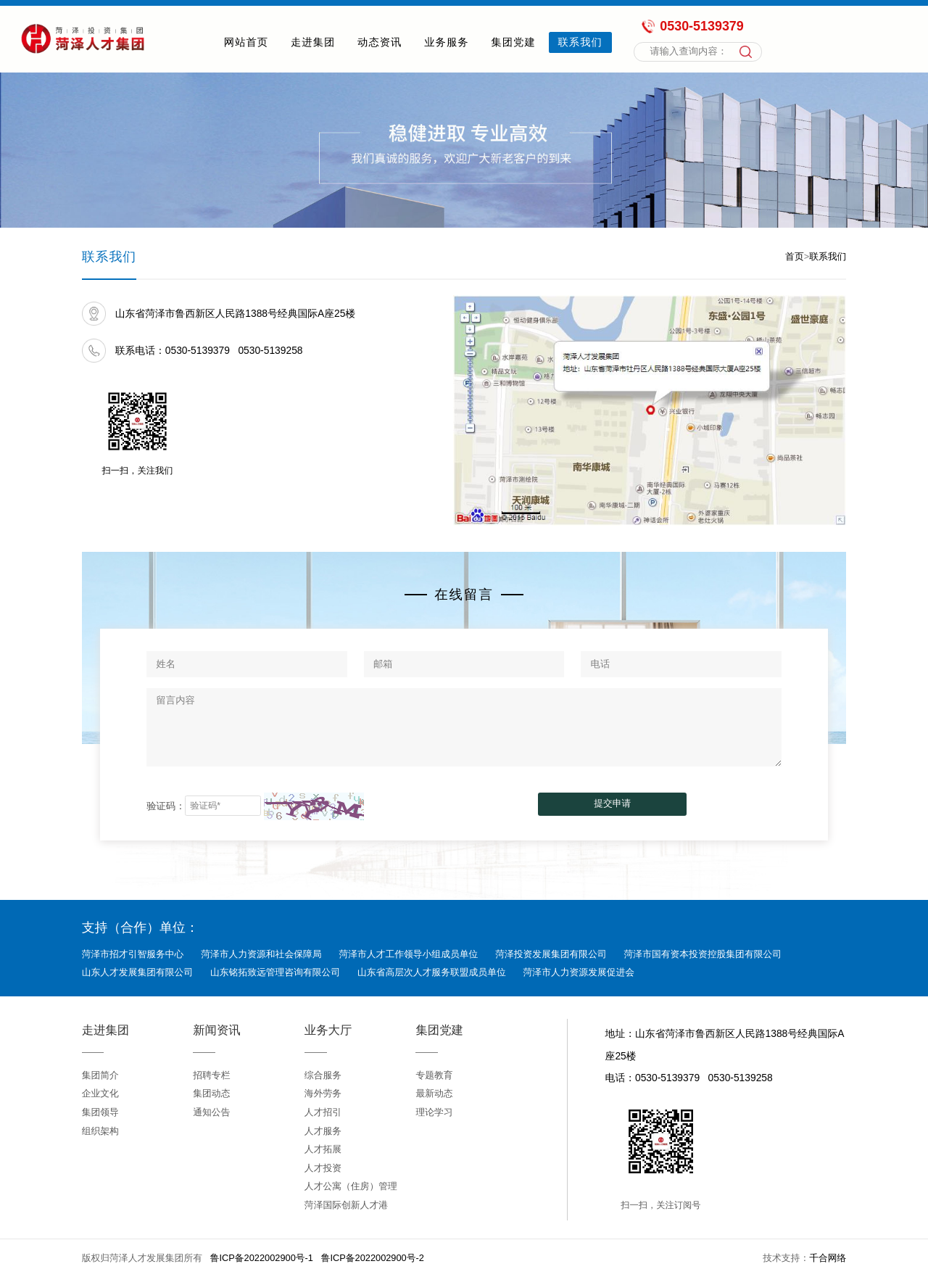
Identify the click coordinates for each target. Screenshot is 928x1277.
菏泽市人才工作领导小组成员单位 (408, 954)
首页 (794, 256)
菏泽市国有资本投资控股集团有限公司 (703, 954)
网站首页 (246, 42)
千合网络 (827, 1257)
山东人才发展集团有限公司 (138, 972)
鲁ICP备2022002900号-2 (372, 1257)
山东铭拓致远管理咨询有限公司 (275, 972)
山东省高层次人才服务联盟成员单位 (431, 972)
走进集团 (313, 42)
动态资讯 (379, 42)
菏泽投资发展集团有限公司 (551, 954)
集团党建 (513, 42)
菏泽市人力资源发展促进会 (579, 972)
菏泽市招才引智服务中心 (133, 954)
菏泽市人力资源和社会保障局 (261, 954)
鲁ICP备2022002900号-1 (261, 1257)
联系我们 (580, 42)
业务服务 (446, 42)
